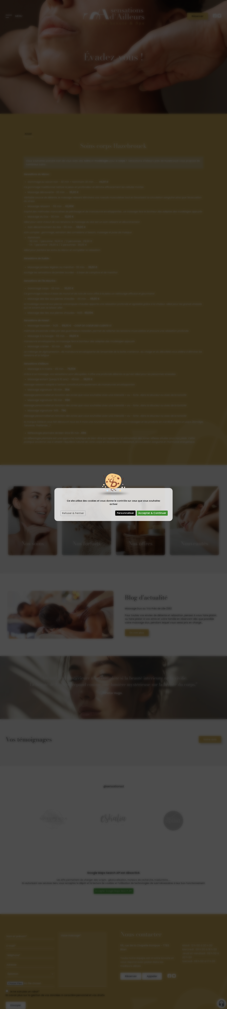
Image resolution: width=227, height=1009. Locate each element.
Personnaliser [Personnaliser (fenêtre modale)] (125, 513)
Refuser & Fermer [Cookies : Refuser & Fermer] (73, 513)
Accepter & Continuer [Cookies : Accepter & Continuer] (152, 513)
